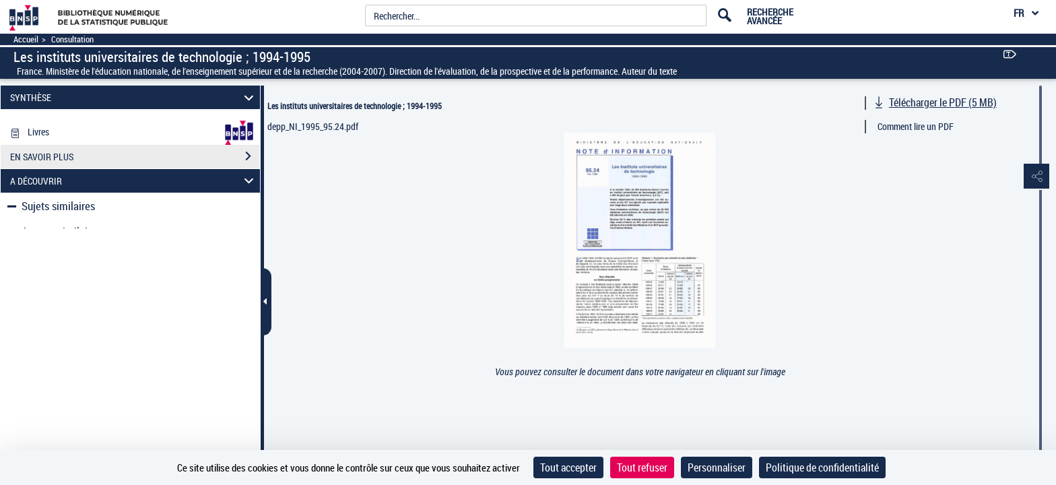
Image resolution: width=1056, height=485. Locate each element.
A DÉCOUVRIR (134, 208)
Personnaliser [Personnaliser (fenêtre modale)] (717, 467)
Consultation (72, 39)
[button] (1032, 177)
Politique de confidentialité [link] (822, 467)
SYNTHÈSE (134, 97)
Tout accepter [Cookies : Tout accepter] (568, 467)
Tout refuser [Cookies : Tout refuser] (642, 467)
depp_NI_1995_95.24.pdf (312, 126)
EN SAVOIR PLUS (135, 184)
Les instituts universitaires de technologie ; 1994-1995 (354, 105)
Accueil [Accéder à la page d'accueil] (25, 39)
